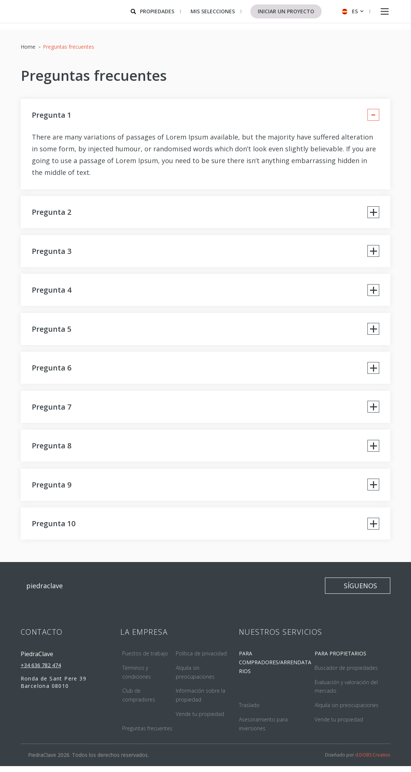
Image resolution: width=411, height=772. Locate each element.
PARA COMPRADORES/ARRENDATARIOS (275, 667)
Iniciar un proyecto (286, 11)
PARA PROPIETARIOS (340, 658)
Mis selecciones (213, 11)
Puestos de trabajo (145, 658)
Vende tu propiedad (200, 719)
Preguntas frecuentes (147, 733)
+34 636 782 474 (41, 670)
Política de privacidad (201, 658)
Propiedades (157, 11)
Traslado (249, 710)
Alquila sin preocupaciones (347, 710)
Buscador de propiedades (346, 673)
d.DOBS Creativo (372, 761)
